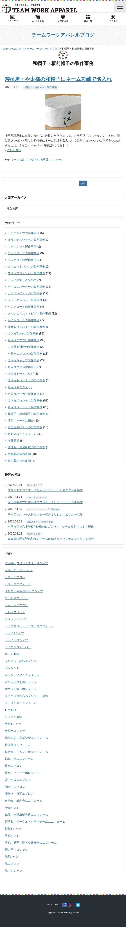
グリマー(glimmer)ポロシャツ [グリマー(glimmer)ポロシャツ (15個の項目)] (24, 591)
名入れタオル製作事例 (22, 367)
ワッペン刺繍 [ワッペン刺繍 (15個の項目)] (13, 717)
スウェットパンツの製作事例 (26, 266)
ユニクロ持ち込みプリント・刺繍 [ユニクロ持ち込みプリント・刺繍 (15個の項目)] (26, 695)
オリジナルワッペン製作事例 (26, 239)
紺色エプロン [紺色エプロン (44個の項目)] (13, 765)
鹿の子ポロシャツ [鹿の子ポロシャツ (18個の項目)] (16, 849)
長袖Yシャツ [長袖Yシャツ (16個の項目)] (13, 828)
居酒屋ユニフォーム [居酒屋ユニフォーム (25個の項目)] (18, 744)
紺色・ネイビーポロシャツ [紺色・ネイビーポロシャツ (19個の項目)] (22, 772)
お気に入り (63, 18)
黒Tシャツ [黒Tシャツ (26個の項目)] (11, 856)
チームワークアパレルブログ (63, 35)
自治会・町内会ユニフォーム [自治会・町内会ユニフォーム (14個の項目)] (23, 800)
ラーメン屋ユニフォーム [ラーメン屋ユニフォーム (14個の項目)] (21, 702)
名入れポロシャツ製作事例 (25, 400)
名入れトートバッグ (21, 373)
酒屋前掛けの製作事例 (25, 346)
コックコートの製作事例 (23, 253)
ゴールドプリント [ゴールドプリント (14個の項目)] (16, 598)
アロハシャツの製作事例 (23, 233)
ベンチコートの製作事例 (23, 306)
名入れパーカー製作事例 (23, 393)
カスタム (113, 18)
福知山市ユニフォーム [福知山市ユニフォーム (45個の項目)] (19, 758)
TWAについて (17, 49)
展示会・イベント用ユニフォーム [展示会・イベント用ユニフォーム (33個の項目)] (26, 751)
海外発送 (13, 440)
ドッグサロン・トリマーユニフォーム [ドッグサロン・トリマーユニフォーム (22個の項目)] (29, 626)
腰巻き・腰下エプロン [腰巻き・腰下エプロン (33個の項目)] (19, 793)
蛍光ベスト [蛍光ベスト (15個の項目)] (12, 807)
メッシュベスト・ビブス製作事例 (29, 313)
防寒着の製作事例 (19, 453)
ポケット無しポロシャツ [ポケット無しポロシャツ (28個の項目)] (21, 688)
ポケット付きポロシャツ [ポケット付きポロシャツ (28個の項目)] (21, 682)
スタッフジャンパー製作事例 (26, 273)
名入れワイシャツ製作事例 (25, 407)
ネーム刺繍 (17, 159)
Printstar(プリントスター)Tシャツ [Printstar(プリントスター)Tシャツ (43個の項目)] (26, 563)
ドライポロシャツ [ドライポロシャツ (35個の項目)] (16, 640)
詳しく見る (14, 150)
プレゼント (32, 159)
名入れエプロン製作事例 (23, 340)
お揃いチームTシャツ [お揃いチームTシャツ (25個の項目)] (19, 570)
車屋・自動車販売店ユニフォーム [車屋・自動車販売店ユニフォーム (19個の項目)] (26, 814)
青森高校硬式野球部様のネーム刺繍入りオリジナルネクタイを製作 (51, 538)
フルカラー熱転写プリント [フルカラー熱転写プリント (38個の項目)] (22, 661)
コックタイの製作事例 (22, 259)
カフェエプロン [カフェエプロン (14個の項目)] (15, 577)
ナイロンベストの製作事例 (25, 293)
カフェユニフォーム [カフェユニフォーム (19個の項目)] (18, 584)
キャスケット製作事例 (22, 246)
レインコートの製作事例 (23, 320)
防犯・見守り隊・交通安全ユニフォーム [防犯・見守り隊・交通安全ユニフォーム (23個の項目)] (31, 842)
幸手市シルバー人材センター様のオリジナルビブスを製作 (45, 514)
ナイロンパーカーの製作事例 (26, 286)
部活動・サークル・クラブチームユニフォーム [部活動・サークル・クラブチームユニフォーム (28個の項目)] (35, 821)
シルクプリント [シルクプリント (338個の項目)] (15, 612)
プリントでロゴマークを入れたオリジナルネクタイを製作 (45, 490)
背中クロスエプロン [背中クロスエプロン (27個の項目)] (18, 779)
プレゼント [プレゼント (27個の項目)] (12, 668)
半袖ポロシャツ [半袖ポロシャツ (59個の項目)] (15, 730)
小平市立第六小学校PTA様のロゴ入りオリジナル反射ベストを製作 (51, 526)
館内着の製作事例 (19, 460)
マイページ (13, 18)
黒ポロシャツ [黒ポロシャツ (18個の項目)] (13, 870)
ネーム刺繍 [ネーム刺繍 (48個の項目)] (12, 654)
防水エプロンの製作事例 (26, 353)
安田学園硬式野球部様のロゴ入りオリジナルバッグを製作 (45, 502)
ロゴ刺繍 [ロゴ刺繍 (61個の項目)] (10, 709)
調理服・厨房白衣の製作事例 (26, 447)
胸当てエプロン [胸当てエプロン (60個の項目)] (15, 786)
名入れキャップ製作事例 (23, 360)
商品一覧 (88, 18)
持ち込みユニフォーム (22, 434)
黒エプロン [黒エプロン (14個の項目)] (12, 863)
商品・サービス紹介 (21, 420)
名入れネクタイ (18, 387)
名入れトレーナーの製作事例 (26, 380)
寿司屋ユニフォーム (52, 159)
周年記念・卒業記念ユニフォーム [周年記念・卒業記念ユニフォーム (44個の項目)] (26, 737)
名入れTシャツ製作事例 (23, 333)
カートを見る (38, 18)
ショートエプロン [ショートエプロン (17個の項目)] (16, 605)
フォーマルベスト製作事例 (25, 300)
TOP (5, 49)
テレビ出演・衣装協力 (22, 280)
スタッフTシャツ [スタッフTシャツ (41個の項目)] (16, 619)
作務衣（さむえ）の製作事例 (26, 326)
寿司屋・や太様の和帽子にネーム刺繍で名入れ (58, 79)
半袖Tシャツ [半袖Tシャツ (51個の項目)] (13, 723)
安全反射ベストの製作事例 (25, 427)
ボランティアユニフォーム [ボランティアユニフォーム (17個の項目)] (22, 675)
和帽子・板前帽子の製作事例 (40, 87)
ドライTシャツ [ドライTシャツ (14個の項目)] (14, 633)
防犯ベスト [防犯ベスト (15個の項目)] (12, 835)
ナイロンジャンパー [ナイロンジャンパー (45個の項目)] (18, 647)
